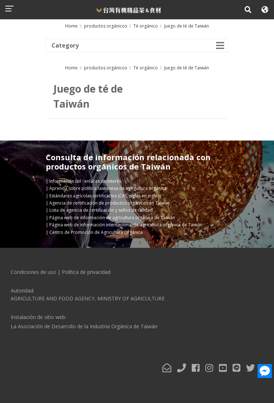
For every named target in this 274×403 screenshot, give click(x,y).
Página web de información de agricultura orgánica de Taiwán (112, 218)
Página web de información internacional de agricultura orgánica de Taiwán (125, 225)
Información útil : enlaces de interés (85, 181)
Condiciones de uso (33, 272)
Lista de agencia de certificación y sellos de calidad (101, 210)
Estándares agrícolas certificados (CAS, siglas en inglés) (105, 196)
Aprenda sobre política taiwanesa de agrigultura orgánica (108, 188)
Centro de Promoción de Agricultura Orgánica (96, 232)
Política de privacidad (86, 272)
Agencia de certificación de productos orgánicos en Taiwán (109, 203)
